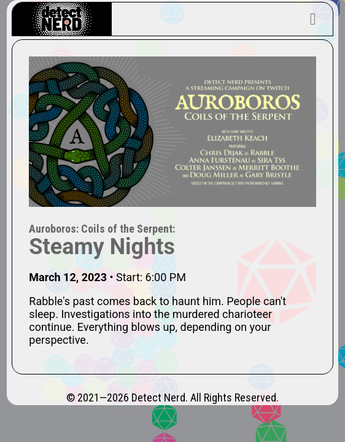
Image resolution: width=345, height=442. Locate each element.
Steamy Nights (102, 247)
